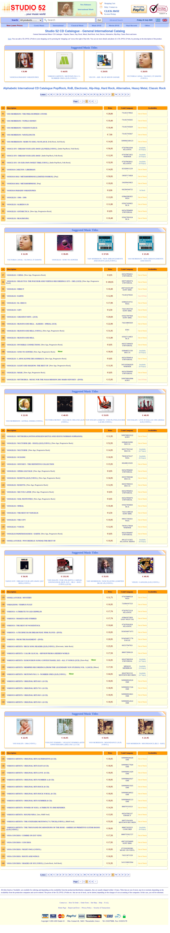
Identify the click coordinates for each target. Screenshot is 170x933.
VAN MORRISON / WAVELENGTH (21, 135)
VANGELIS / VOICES (15, 527)
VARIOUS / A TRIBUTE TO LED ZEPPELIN (24, 611)
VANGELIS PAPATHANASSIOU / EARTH (23, 534)
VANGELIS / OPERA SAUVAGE (19, 471)
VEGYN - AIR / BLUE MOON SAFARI (104, 77)
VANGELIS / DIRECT (15, 289)
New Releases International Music (86, 7)
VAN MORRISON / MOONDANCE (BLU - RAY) (145, 743)
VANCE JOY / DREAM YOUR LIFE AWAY (24, 156)
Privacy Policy (87, 908)
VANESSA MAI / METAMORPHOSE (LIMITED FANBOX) (30, 176)
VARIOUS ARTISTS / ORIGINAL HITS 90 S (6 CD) (27, 702)
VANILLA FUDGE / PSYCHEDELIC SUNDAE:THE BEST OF (31, 541)
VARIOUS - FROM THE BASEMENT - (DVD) (25, 639)
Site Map (94, 903)
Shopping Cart (109, 3)
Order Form (85, 903)
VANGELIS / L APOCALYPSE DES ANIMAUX (25, 359)
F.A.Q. (106, 903)
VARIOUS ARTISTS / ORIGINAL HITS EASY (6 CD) (28, 766)
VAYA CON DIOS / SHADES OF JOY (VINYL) (25, 863)
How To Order (74, 903)
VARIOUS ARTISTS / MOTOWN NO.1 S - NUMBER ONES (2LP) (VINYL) (64, 77)
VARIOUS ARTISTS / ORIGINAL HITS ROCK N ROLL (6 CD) (31, 794)
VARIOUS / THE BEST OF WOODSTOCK (23, 625)
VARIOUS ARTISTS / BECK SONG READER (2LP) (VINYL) (31, 646)
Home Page (62, 908)
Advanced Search (116, 20)
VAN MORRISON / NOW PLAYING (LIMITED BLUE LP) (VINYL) (105, 582)
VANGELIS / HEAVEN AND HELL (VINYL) (24, 331)
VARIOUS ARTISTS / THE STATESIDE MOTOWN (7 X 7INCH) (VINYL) (36, 821)
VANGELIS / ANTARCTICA (18, 211)
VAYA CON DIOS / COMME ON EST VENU (24, 835)
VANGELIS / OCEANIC (16, 457)
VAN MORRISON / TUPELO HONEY (21, 121)
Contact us (113, 7)
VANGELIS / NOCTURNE (17, 450)
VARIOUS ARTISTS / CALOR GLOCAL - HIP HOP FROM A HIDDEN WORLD (38, 653)
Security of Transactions (102, 908)
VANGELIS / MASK (15, 372)
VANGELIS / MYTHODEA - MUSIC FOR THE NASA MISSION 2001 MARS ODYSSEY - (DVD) (45, 379)
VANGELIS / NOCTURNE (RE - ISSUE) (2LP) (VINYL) (29, 443)
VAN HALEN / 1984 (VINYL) (24, 743)
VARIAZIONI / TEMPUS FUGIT (19, 604)
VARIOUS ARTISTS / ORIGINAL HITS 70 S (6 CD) (27, 688)
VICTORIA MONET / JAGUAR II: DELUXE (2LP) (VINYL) (65, 421)
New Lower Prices (15, 25)
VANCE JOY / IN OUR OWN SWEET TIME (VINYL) (28, 163)
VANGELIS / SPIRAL (15, 506)
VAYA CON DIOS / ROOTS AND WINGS (23, 856)
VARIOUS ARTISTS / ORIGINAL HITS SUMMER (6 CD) (29, 800)
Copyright (44, 921)
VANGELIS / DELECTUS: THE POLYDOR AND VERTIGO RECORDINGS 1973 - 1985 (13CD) (44, 281)
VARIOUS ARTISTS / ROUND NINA (21, 814)
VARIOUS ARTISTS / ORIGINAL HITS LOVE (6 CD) (28, 773)
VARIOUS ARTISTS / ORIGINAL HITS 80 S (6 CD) (27, 695)
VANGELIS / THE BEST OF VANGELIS (22, 513)
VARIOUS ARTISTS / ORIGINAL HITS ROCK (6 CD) (28, 787)
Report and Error (74, 908)
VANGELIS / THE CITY (16, 520)
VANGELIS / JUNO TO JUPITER (65, 260)
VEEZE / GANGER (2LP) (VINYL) (145, 582)
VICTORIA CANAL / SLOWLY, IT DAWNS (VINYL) (144, 77)
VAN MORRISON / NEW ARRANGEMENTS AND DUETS (145, 260)
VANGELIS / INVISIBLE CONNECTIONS (23, 345)
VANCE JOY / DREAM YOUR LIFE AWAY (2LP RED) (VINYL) (32, 149)
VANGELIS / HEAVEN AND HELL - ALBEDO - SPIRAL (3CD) (31, 324)
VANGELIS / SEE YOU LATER (19, 492)
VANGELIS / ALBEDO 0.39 (17, 204)
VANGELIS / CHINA (15, 275)
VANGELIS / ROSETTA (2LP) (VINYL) (22, 478)
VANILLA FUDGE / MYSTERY (19, 598)
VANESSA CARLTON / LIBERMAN (21, 169)
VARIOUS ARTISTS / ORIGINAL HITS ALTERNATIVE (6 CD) (31, 759)
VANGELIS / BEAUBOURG (18, 218)
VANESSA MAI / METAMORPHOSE (21, 183)
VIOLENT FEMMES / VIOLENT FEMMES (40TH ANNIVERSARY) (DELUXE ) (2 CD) (64, 743)
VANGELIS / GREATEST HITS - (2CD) (22, 317)
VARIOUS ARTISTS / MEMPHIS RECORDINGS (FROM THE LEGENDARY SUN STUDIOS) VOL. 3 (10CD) (50, 667)
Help (106, 7)
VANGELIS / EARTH (15, 296)
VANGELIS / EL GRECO (16, 303)
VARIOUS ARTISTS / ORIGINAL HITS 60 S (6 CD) (27, 681)
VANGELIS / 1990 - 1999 (16, 197)
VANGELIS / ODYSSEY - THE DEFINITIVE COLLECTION (30, 464)
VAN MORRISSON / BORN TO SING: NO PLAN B (27, 142)
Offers (147, 25)
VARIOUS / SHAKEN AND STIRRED (21, 618)
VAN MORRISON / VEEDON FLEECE (22, 128)
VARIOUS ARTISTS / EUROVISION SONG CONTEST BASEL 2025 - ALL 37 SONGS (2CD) (43, 660)
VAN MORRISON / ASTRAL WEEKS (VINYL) (24, 421)
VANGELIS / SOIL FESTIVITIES (20, 499)
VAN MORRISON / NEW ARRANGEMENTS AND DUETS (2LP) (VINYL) (105, 260)
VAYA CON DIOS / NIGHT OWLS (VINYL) (24, 849)
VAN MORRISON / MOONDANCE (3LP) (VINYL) (105, 743)
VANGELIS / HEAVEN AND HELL (20, 338)
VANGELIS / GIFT (14, 310)
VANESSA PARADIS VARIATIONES (24, 77)
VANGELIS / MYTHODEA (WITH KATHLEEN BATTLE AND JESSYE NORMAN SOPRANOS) (44, 436)
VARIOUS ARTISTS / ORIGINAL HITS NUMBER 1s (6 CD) (30, 780)
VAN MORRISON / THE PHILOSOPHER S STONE (27, 114)
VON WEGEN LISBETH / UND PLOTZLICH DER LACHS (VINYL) (105, 421)
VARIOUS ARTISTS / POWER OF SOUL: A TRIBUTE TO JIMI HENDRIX (36, 807)
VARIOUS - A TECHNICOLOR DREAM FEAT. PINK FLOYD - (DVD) (34, 632)
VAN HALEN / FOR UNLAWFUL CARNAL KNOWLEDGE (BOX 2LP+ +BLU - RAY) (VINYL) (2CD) (65, 582)
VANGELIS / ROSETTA (16, 485)
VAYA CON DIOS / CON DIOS (19, 842)
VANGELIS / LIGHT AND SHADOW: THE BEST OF (27, 366)
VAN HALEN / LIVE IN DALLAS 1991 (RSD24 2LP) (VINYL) (145, 421)
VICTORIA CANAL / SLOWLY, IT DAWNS (24, 260)
